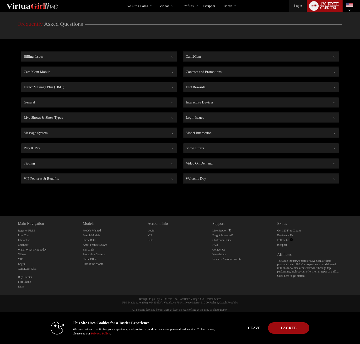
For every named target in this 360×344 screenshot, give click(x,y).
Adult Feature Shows (95, 244)
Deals (21, 286)
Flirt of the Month (93, 264)
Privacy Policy (92, 333)
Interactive (24, 240)
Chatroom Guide (221, 240)
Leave (246, 328)
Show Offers (90, 259)
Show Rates (90, 240)
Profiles (188, 6)
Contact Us (218, 249)
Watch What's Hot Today (32, 249)
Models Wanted (92, 230)
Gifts (150, 240)
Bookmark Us (285, 235)
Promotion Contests (94, 254)
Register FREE (26, 230)
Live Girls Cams (136, 6)
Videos (164, 6)
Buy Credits (25, 277)
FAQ (215, 244)
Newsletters (219, 254)
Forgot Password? (222, 235)
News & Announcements (226, 259)
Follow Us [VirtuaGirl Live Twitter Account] (285, 240)
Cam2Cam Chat (27, 268)
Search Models (91, 235)
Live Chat (23, 235)
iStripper (282, 244)
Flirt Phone (24, 281)
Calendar (23, 244)
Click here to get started (291, 275)
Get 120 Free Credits (289, 230)
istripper (209, 6)
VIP (20, 259)
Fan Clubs (89, 249)
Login (298, 6)
